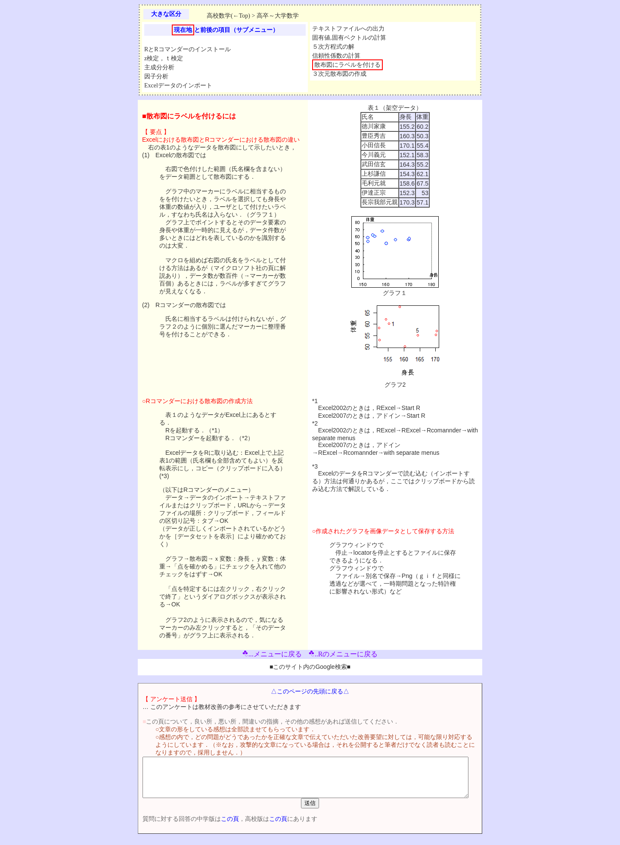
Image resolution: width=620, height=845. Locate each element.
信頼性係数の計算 (336, 56)
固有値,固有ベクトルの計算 (349, 37)
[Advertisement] (521, 233)
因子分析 (156, 76)
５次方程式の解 (333, 46)
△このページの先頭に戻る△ (310, 691)
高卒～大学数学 (278, 15)
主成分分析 (159, 67)
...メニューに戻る (272, 654)
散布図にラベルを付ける (347, 65)
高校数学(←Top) (228, 15)
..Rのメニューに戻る (343, 654)
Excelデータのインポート (178, 85)
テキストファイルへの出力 (348, 28)
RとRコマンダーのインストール (187, 49)
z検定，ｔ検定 (163, 58)
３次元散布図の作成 (339, 74)
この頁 (215, 826)
